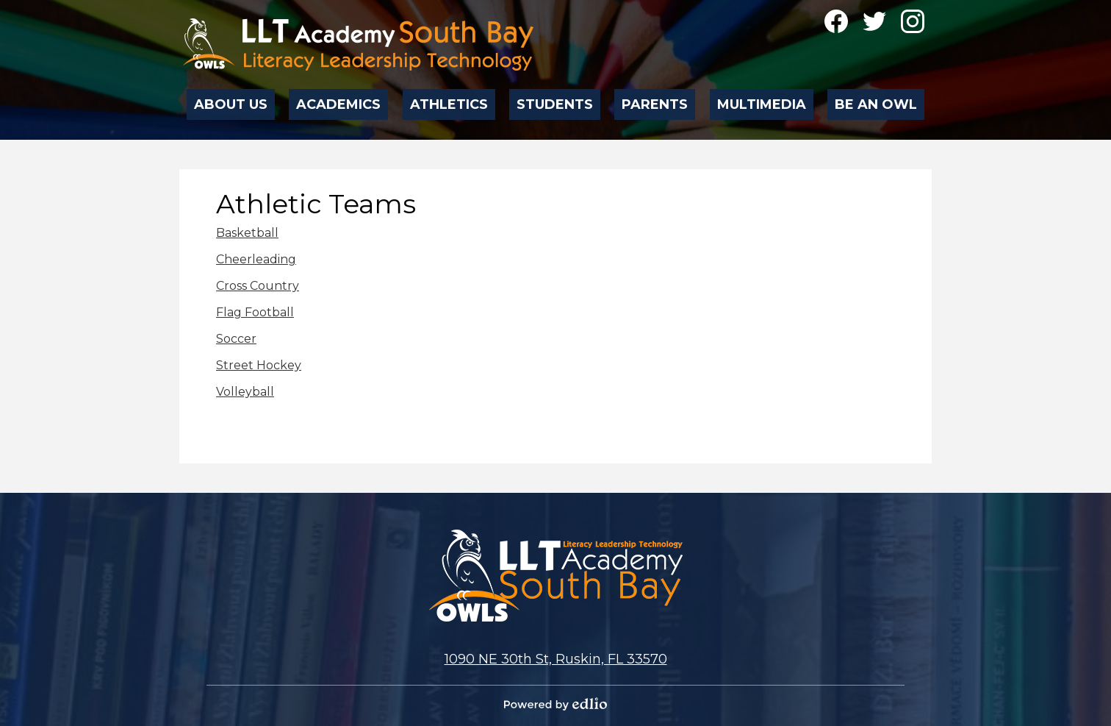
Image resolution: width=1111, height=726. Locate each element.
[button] (231, 100)
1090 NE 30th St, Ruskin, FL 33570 (556, 659)
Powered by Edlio (555, 704)
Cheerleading (256, 259)
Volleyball (245, 392)
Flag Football (255, 312)
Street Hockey (258, 365)
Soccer (236, 339)
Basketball (247, 233)
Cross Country (257, 286)
